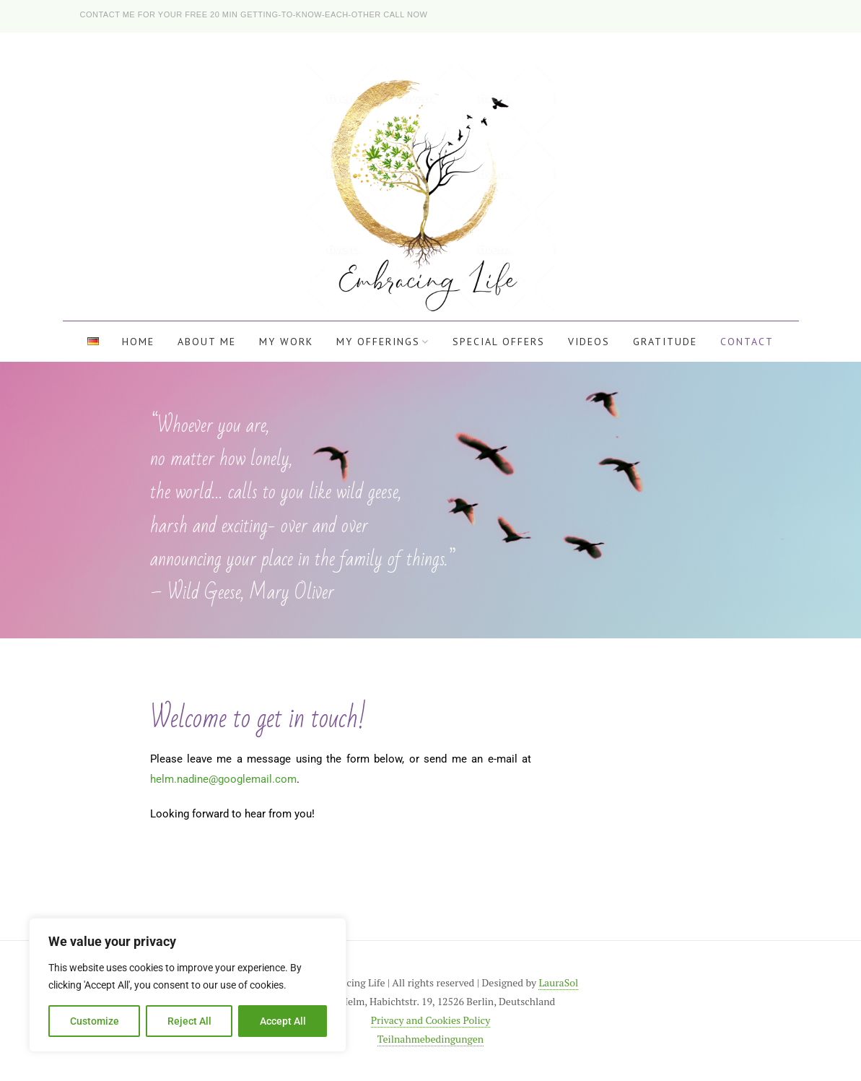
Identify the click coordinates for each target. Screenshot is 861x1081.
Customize (94, 1021)
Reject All (189, 1021)
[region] (187, 985)
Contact (747, 341)
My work (286, 341)
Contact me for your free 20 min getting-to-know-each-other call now (254, 14)
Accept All (283, 1021)
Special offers (499, 341)
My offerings (378, 341)
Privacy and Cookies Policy (430, 1020)
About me (207, 341)
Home (138, 341)
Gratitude (665, 341)
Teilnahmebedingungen (430, 1039)
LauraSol (558, 982)
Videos (589, 341)
